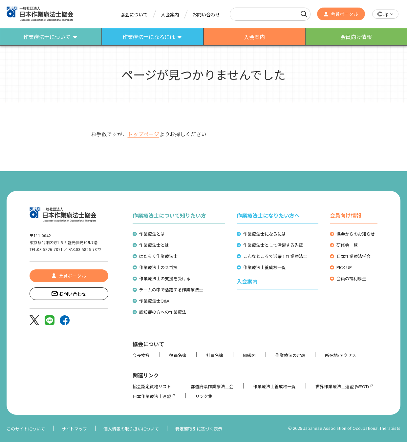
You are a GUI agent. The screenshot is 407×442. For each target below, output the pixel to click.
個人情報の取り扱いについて (131, 429)
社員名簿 (214, 355)
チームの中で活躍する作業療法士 (171, 289)
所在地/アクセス (340, 355)
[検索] (304, 14)
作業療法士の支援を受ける (164, 278)
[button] (385, 14)
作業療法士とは (154, 245)
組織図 (249, 355)
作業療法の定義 (290, 355)
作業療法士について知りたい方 (169, 215)
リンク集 (203, 396)
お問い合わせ (206, 14)
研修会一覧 (347, 245)
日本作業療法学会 (353, 256)
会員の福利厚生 (351, 278)
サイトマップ (74, 429)
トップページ (143, 134)
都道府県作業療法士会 (212, 386)
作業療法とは (152, 234)
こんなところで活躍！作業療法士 (275, 256)
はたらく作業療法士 (158, 256)
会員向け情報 (345, 215)
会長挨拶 (141, 355)
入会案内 (170, 14)
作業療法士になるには (264, 234)
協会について (134, 14)
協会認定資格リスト (152, 386)
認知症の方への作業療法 (162, 312)
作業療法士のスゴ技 (158, 267)
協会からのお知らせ (355, 234)
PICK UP (344, 267)
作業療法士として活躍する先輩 (273, 245)
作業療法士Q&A (154, 301)
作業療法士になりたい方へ (268, 215)
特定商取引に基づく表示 (198, 429)
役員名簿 (177, 355)
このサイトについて (26, 429)
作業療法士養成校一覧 (264, 267)
